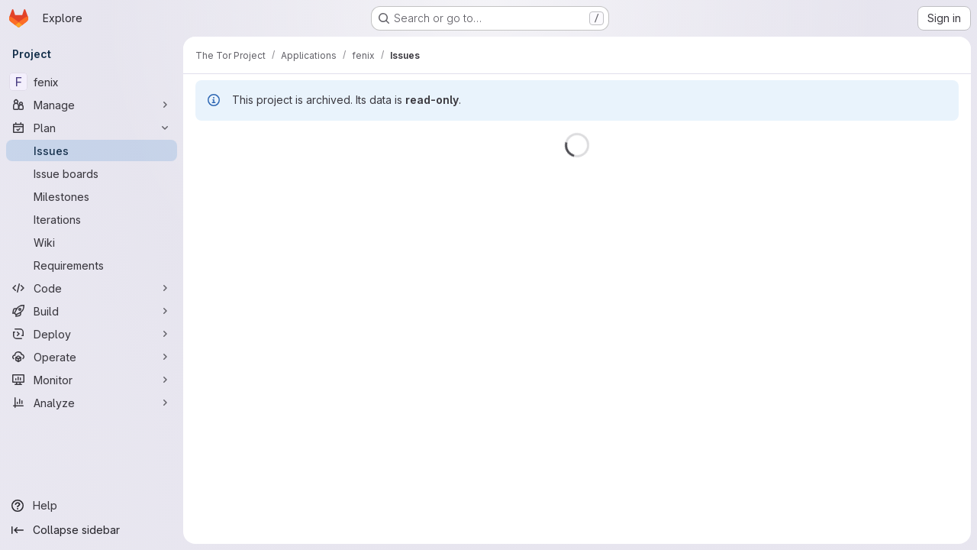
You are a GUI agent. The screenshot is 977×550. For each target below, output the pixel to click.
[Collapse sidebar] (91, 530)
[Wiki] (91, 242)
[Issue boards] (91, 173)
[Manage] (91, 104)
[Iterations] (91, 219)
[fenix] (91, 81)
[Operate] (91, 356)
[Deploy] (91, 334)
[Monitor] (91, 379)
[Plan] (91, 127)
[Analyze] (91, 402)
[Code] (91, 288)
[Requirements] (91, 265)
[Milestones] (91, 196)
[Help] (91, 505)
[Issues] (91, 150)
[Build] (91, 311)
